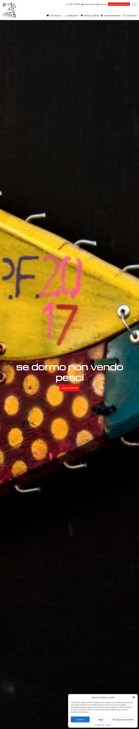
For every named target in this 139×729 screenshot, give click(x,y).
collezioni (72, 15)
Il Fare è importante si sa (119, 4)
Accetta (80, 719)
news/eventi (112, 15)
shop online (91, 15)
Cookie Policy (99, 725)
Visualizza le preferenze (123, 719)
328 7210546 (74, 4)
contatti (131, 15)
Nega (100, 719)
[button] (133, 697)
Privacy (108, 725)
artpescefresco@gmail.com (95, 4)
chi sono (55, 15)
